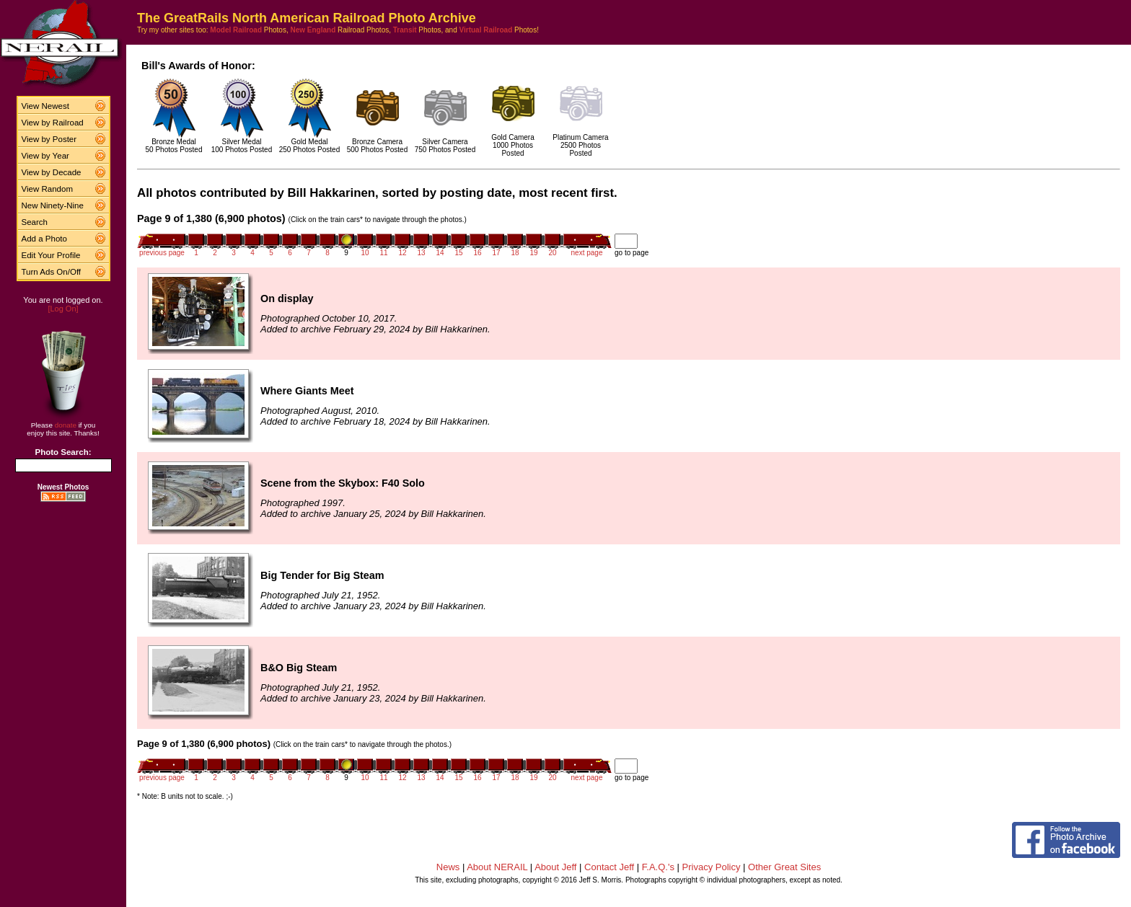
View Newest (45, 106)
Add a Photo (44, 238)
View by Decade (52, 172)
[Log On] (63, 308)
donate (65, 425)
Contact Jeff (609, 867)
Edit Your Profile (51, 255)
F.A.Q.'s (658, 867)
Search (35, 222)
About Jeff (555, 867)
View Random (47, 189)
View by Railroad (53, 122)
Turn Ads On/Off (52, 271)
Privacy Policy (711, 867)
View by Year (45, 155)
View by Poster (49, 139)
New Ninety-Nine (53, 205)
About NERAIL (497, 867)
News (448, 867)
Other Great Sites (784, 867)
